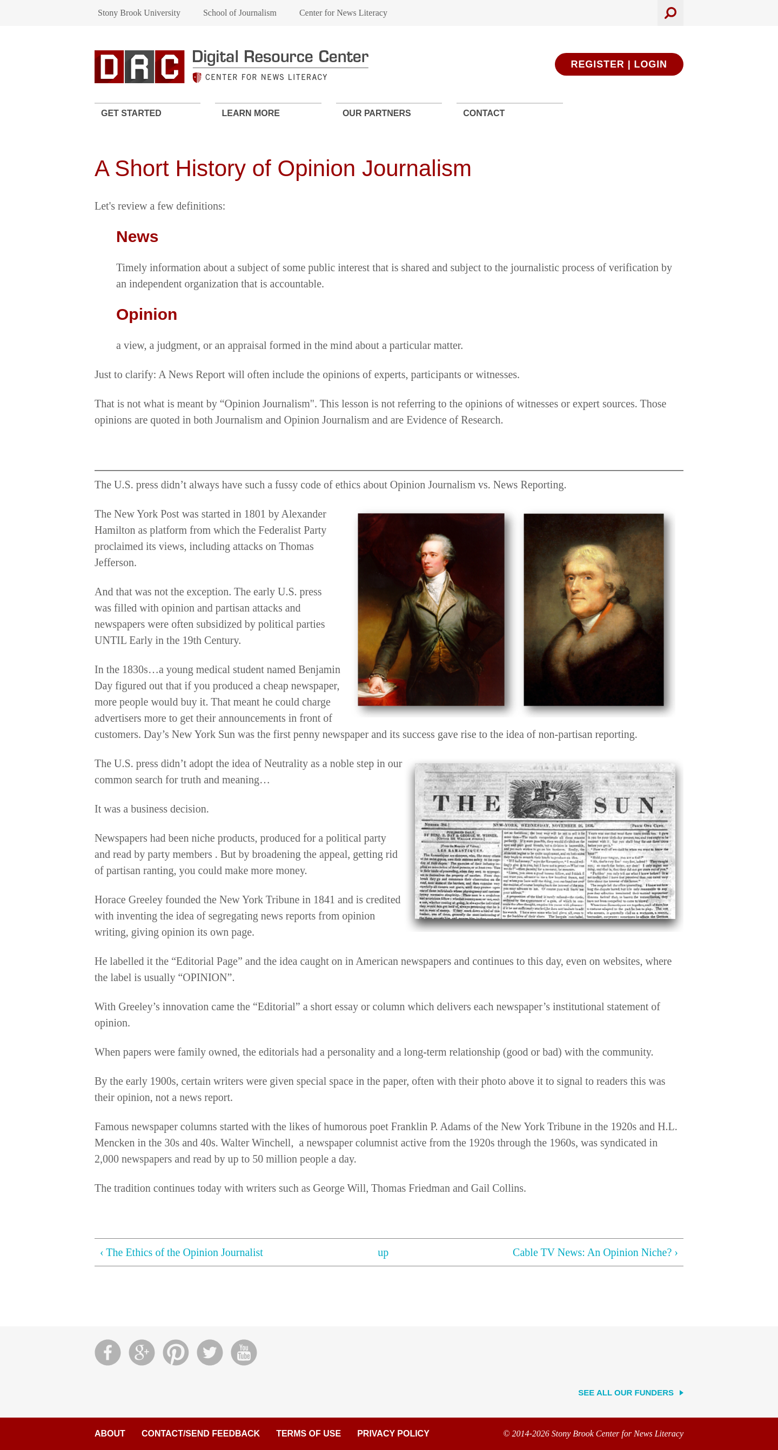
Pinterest (176, 1352)
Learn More (251, 113)
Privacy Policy (393, 1433)
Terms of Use (308, 1433)
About (110, 1433)
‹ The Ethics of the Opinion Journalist (181, 1252)
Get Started (131, 113)
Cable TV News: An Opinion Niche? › (595, 1252)
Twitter (210, 1352)
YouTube (244, 1352)
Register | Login (619, 64)
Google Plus (142, 1352)
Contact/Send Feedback (201, 1433)
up (383, 1252)
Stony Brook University (139, 12)
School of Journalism (240, 12)
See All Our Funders (626, 1392)
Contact (484, 113)
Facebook (108, 1352)
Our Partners (377, 113)
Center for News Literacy (343, 12)
